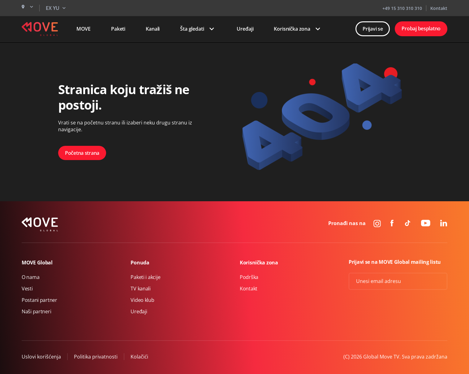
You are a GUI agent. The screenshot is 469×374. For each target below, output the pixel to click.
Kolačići (139, 356)
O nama (30, 277)
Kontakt (438, 8)
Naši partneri (36, 311)
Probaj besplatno (421, 28)
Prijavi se (373, 28)
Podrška (249, 277)
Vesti (27, 288)
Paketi (118, 28)
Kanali (153, 28)
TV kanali (140, 288)
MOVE (83, 28)
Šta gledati (198, 28)
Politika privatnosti (96, 356)
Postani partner (39, 300)
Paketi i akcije (145, 277)
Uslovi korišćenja (41, 356)
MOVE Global (37, 262)
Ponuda (140, 262)
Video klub (142, 300)
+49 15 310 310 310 (402, 8)
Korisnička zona (298, 28)
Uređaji (245, 28)
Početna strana (82, 153)
